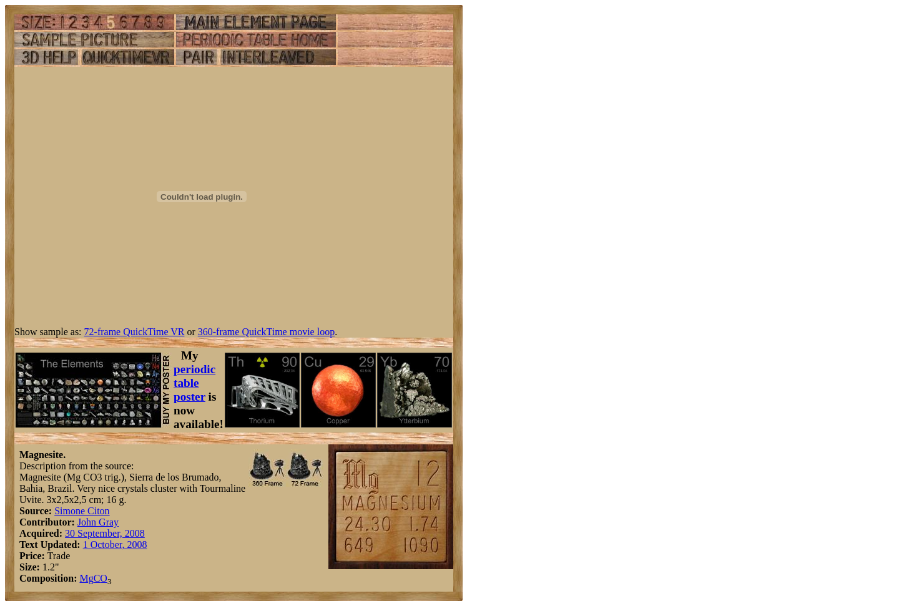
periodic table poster (194, 383)
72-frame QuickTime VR (134, 331)
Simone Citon (81, 511)
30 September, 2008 (105, 533)
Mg (86, 578)
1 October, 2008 (115, 544)
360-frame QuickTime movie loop (266, 331)
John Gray (98, 522)
